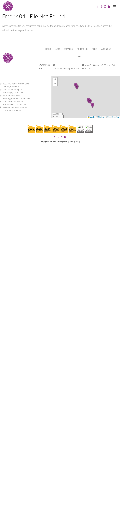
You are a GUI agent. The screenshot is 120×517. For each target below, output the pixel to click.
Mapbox (101, 117)
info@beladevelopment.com (66, 67)
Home (48, 49)
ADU (58, 49)
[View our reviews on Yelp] (58, 137)
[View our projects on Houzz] (65, 137)
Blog (94, 49)
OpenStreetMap (113, 117)
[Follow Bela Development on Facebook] (55, 137)
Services (68, 49)
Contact (78, 56)
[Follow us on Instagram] (62, 137)
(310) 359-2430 (44, 67)
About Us (106, 49)
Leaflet (91, 117)
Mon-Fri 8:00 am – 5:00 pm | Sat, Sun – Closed (99, 67)
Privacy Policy (75, 141)
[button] (92, 105)
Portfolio (82, 49)
